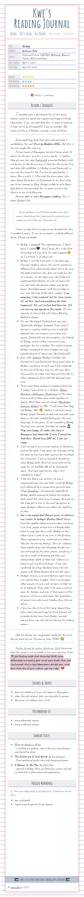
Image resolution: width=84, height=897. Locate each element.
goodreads (68, 33)
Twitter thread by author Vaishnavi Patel (37, 648)
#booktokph (55, 33)
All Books (40, 33)
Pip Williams (58, 756)
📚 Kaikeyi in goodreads (42, 95)
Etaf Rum (48, 765)
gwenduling (16, 887)
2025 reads (25, 33)
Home (13, 33)
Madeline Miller (32, 745)
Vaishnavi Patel (29, 51)
